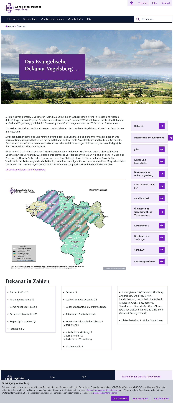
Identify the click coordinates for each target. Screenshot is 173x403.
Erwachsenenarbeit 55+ (144, 186)
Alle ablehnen (161, 398)
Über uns (12, 19)
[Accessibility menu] (131, 3)
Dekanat (138, 126)
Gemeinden (29, 19)
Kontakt (166, 3)
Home (9, 26)
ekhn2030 (139, 249)
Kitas (89, 19)
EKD (84, 377)
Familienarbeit (142, 198)
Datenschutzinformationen (105, 393)
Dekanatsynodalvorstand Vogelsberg (25, 169)
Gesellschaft (74, 19)
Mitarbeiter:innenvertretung (149, 137)
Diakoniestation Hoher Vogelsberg (143, 174)
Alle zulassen (120, 398)
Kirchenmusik (141, 225)
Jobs (154, 3)
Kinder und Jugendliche (140, 161)
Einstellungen (140, 398)
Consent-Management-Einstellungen (103, 390)
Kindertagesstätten (144, 261)
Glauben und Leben (52, 19)
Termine (142, 3)
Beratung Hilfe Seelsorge (142, 238)
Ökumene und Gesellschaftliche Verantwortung (143, 212)
